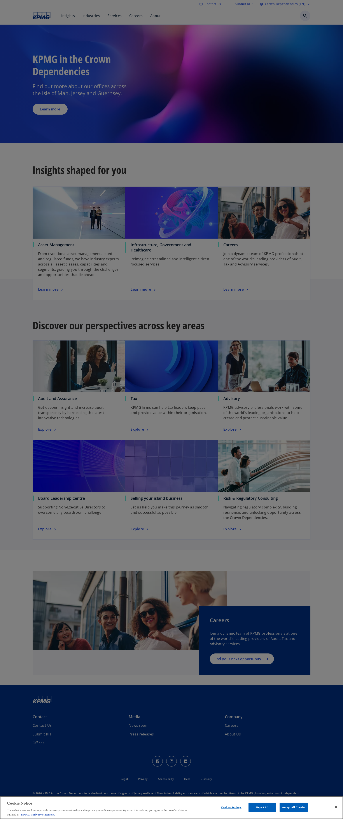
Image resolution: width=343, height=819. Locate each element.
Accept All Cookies (293, 807)
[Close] (336, 807)
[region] (171, 807)
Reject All (262, 807)
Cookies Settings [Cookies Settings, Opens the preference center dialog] (231, 807)
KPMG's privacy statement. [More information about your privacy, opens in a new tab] (38, 814)
